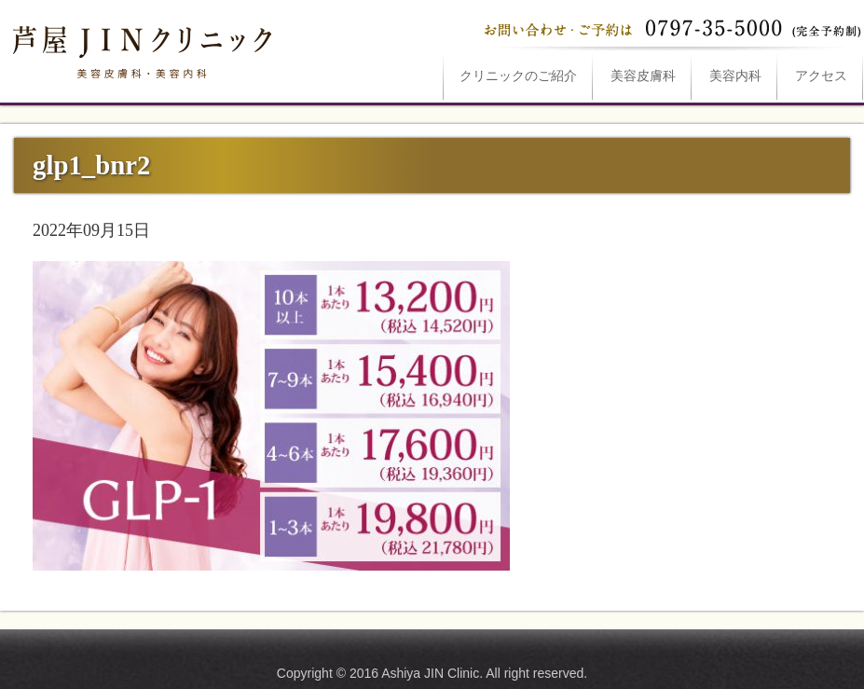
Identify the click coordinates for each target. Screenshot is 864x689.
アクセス (821, 76)
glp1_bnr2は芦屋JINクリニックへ (140, 48)
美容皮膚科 (643, 76)
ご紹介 (518, 76)
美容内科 (735, 76)
